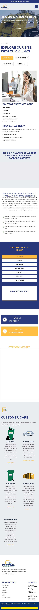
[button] (36, 6)
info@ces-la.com (16, 334)
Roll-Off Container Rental (8, 121)
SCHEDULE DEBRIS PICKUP (28, 460)
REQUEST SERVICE (10, 462)
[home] (6, 6)
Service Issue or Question (9, 116)
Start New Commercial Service (10, 119)
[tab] (7, 58)
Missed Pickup (6, 107)
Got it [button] (19, 607)
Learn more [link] (7, 604)
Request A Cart (6, 113)
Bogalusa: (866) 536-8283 (9, 140)
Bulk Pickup (5, 110)
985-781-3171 (14, 322)
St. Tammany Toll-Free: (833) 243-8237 (12, 137)
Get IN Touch (19, 28)
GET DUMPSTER (28, 509)
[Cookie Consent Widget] (19, 606)
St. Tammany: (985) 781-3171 (10, 134)
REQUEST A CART (10, 506)
